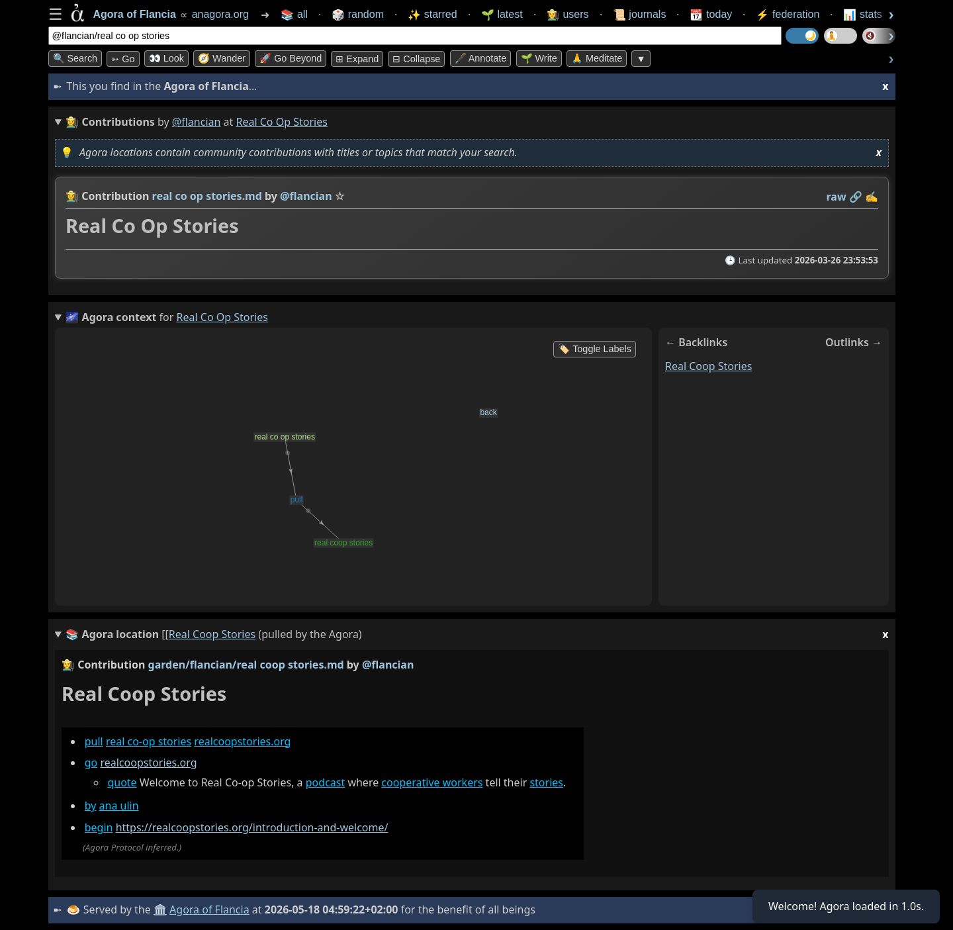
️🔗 (855, 196)
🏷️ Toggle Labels (594, 349)
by (90, 806)
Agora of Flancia (209, 909)
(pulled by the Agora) (477, 634)
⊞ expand (357, 59)
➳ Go (122, 59)
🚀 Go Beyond (290, 58)
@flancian (196, 122)
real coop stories (708, 366)
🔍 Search (75, 58)
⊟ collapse (416, 59)
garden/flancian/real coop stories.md (245, 664)
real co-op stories (148, 741)
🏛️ (160, 909)
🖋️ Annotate (481, 58)
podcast (324, 782)
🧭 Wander (222, 58)
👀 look (166, 58)
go (90, 762)
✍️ (871, 196)
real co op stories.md (206, 196)
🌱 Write (539, 58)
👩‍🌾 (72, 196)
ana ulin (118, 806)
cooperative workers (431, 782)
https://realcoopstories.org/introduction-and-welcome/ (251, 827)
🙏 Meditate (596, 58)
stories (546, 782)
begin (98, 827)
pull (93, 741)
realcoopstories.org (242, 741)
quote (121, 782)
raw (836, 196)
